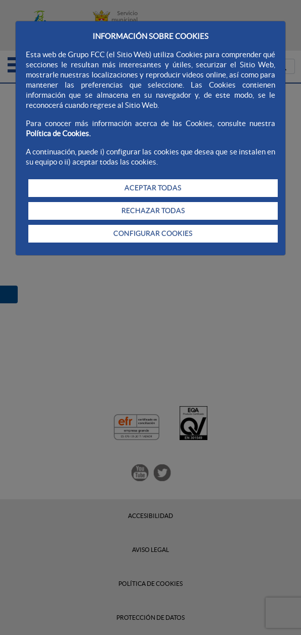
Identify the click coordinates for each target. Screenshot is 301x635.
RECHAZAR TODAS (153, 211)
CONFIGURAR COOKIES (152, 233)
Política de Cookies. (58, 133)
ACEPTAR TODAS (152, 188)
